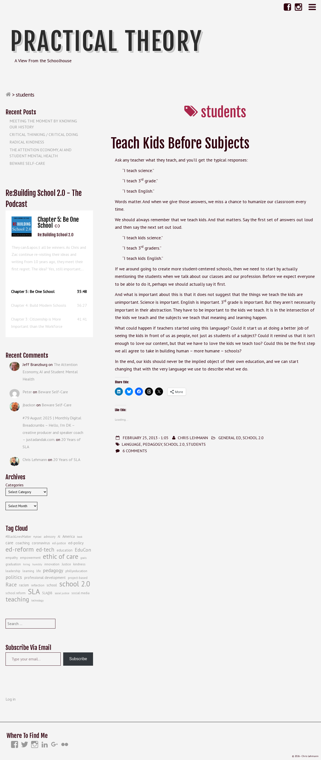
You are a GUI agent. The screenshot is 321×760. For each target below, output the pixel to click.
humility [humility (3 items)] (37, 564)
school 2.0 (174, 444)
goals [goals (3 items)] (84, 558)
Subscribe (78, 659)
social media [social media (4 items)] (80, 593)
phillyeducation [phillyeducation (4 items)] (76, 571)
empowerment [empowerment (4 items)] (30, 558)
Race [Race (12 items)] (11, 584)
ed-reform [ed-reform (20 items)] (20, 549)
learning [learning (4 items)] (28, 571)
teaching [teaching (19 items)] (17, 599)
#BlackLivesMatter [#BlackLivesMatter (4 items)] (18, 537)
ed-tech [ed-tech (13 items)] (45, 550)
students (196, 444)
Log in (11, 699)
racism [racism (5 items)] (24, 585)
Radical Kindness (27, 141)
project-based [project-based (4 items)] (78, 578)
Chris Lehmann (193, 437)
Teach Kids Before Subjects (180, 143)
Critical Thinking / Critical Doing (44, 134)
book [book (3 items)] (79, 537)
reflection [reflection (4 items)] (37, 585)
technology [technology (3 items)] (37, 600)
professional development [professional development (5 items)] (45, 577)
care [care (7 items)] (9, 543)
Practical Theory (106, 41)
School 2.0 (253, 437)
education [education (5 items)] (64, 550)
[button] (49, 291)
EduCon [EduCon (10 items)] (83, 550)
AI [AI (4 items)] (59, 537)
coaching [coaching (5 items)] (23, 543)
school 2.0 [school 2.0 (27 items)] (74, 584)
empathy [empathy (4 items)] (12, 558)
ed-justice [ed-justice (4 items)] (59, 543)
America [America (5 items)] (68, 536)
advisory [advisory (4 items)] (49, 537)
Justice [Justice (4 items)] (66, 564)
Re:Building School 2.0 (55, 234)
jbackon (29, 404)
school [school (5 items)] (52, 585)
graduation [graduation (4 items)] (13, 564)
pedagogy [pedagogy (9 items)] (53, 570)
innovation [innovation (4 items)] (51, 564)
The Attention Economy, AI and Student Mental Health (50, 372)
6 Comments (135, 450)
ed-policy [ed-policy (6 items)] (76, 542)
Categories (15, 484)
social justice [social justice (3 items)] (62, 593)
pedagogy (152, 444)
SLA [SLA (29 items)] (34, 591)
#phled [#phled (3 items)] (37, 537)
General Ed (229, 437)
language (131, 444)
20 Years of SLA (66, 459)
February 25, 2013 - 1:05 (146, 437)
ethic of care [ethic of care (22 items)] (60, 556)
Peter (27, 391)
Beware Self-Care (27, 163)
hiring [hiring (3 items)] (26, 564)
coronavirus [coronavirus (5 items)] (41, 543)
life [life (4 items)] (38, 571)
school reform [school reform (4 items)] (16, 593)
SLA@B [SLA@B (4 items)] (47, 593)
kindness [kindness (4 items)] (79, 564)
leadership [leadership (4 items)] (13, 571)
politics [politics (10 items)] (14, 577)
